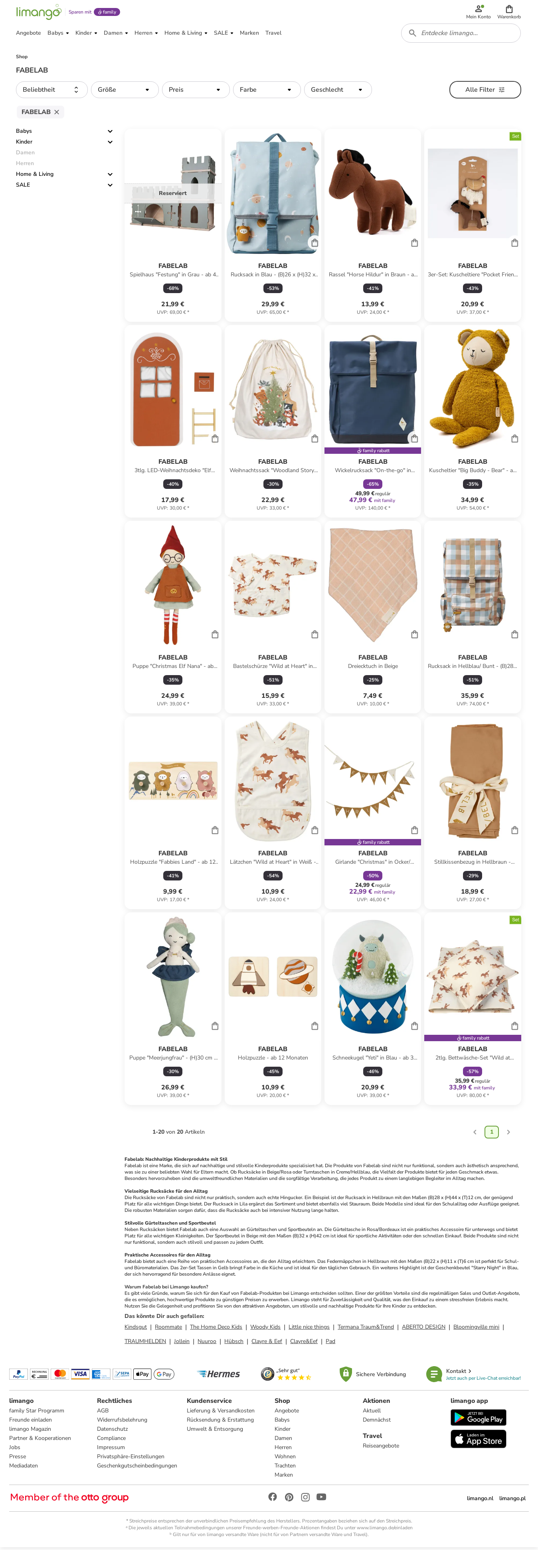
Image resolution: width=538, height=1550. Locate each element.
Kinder (24, 144)
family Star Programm (37, 1413)
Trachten (285, 1468)
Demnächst (376, 1422)
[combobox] (461, 35)
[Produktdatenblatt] (173, 228)
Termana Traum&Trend (366, 1329)
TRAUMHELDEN (145, 1343)
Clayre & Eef (266, 1343)
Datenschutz (112, 1432)
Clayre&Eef (304, 1343)
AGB (103, 1413)
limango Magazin (30, 1432)
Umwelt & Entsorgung (215, 1432)
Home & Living (34, 177)
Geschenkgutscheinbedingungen (137, 1468)
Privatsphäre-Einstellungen (131, 1459)
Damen (284, 1441)
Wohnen (285, 1459)
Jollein (182, 1343)
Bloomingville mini (476, 1329)
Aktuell (371, 1413)
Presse (18, 1459)
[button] (509, 12)
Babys (24, 134)
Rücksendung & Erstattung (220, 1422)
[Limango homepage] (38, 12)
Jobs (15, 1450)
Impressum (111, 1450)
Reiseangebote (380, 1448)
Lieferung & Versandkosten (221, 1413)
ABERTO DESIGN (423, 1329)
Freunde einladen (31, 1422)
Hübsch (233, 1343)
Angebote (287, 1413)
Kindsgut (136, 1329)
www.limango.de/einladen (385, 1530)
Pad (330, 1343)
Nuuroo (207, 1343)
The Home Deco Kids (216, 1329)
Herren (283, 1450)
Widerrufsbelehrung (122, 1422)
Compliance (111, 1441)
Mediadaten (24, 1468)
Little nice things (309, 1329)
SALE (23, 187)
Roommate (168, 1329)
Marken (284, 1477)
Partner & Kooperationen (40, 1441)
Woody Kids (265, 1329)
